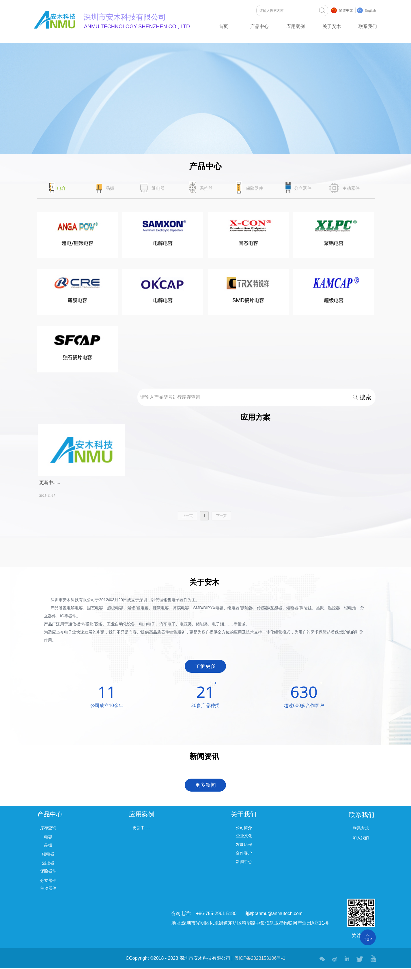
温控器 (206, 188)
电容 (61, 188)
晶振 (110, 188)
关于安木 (331, 26)
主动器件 (351, 188)
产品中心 (259, 26)
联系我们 (367, 26)
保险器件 (254, 188)
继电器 (158, 188)
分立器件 (302, 188)
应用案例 (295, 26)
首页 (223, 26)
